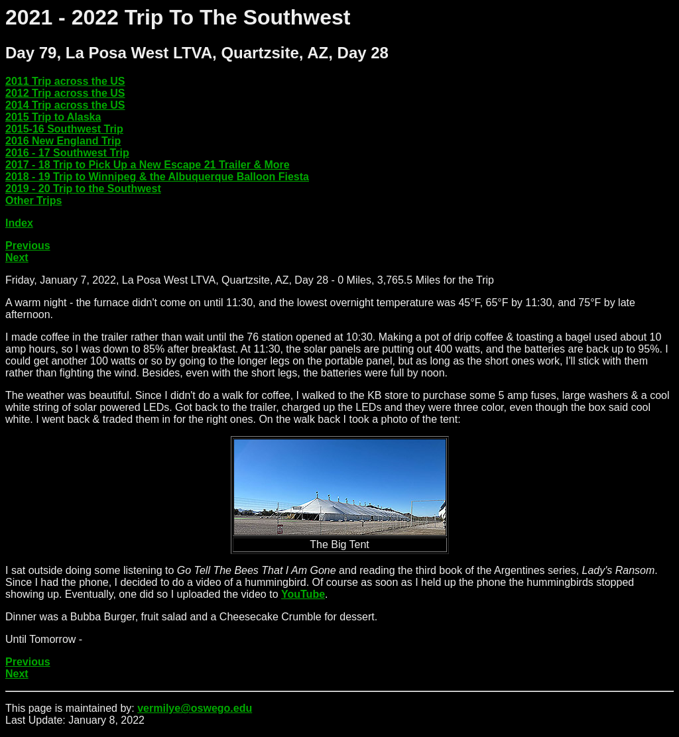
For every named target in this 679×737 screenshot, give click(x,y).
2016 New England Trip (63, 140)
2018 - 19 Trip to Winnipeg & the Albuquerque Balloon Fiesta (157, 176)
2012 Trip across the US (65, 93)
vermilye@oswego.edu (194, 708)
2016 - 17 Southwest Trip (67, 152)
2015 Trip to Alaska (53, 117)
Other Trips (33, 200)
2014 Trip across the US (65, 105)
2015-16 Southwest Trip (64, 129)
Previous (27, 245)
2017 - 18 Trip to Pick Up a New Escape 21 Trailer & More (147, 164)
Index (19, 223)
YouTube (303, 594)
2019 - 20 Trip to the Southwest (83, 188)
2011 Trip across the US (65, 81)
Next (17, 257)
